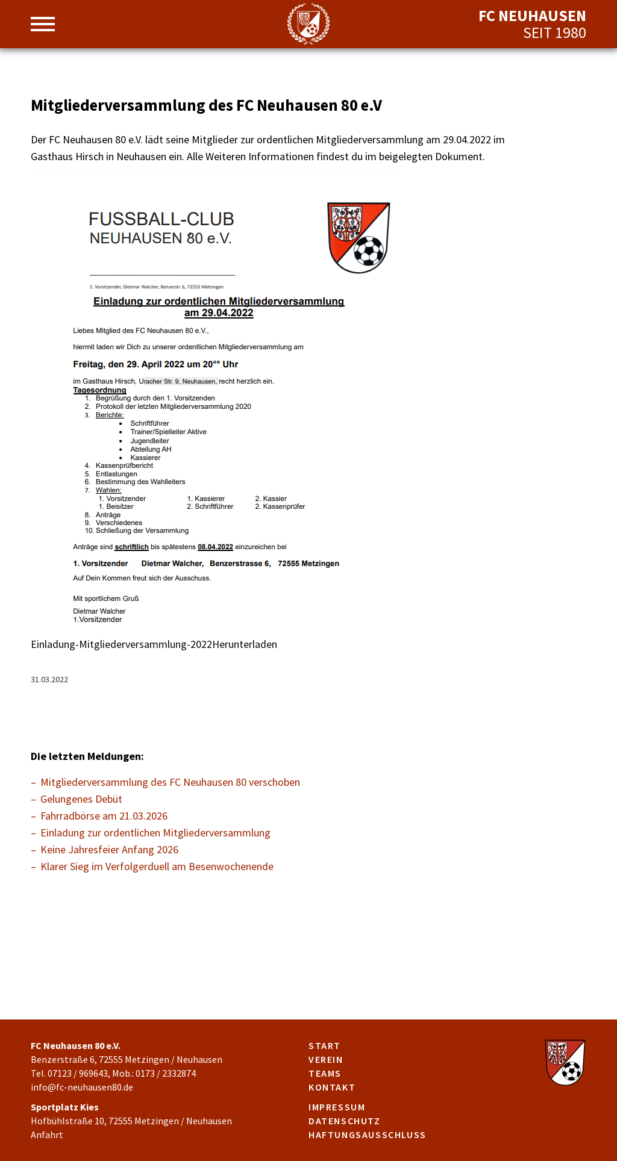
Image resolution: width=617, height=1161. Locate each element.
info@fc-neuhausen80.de (82, 1087)
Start (324, 1045)
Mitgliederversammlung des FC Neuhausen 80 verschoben (170, 782)
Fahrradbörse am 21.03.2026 (104, 816)
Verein (325, 1059)
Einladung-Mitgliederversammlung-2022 (121, 644)
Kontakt (331, 1087)
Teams (325, 1073)
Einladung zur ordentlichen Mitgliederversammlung (155, 832)
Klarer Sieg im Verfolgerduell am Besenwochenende (157, 866)
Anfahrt (47, 1134)
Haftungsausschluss (367, 1134)
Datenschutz (344, 1121)
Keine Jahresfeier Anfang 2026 (109, 849)
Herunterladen (244, 644)
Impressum (336, 1107)
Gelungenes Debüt (81, 799)
